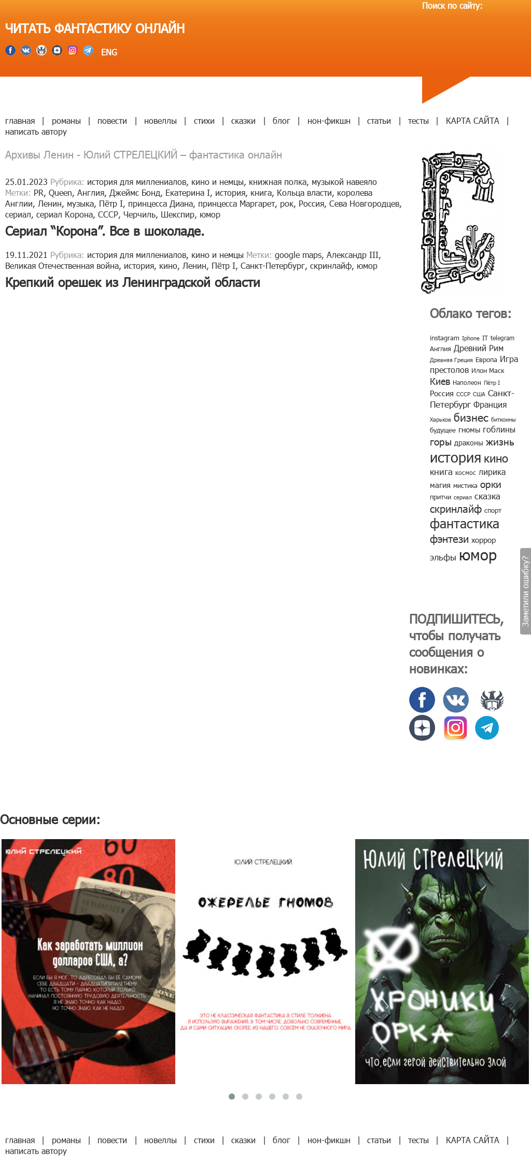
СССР (108, 214)
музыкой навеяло (344, 181)
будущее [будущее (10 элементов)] (443, 430)
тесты (418, 120)
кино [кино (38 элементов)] (496, 458)
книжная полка (277, 181)
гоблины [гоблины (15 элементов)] (499, 429)
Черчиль (139, 214)
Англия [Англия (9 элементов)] (440, 348)
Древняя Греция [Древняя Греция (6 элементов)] (451, 359)
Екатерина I (187, 192)
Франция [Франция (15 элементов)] (490, 404)
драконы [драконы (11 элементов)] (468, 443)
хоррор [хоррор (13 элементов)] (483, 540)
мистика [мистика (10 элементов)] (465, 485)
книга (261, 192)
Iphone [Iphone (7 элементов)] (471, 338)
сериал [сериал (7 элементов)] (463, 497)
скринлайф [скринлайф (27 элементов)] (456, 508)
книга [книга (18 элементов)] (441, 471)
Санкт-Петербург (273, 265)
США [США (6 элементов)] (479, 394)
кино (168, 265)
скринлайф (331, 265)
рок (287, 203)
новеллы (160, 120)
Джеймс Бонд (134, 192)
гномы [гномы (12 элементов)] (469, 429)
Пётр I (111, 203)
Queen (60, 192)
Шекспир (177, 214)
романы (66, 120)
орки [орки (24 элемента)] (490, 483)
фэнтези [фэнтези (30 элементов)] (449, 538)
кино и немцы (217, 181)
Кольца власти (304, 192)
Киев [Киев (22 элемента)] (440, 381)
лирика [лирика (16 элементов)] (492, 471)
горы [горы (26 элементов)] (441, 441)
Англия (90, 192)
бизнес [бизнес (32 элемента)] (471, 417)
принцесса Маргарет (236, 203)
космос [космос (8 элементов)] (465, 472)
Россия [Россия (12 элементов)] (442, 393)
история (230, 192)
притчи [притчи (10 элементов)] (440, 497)
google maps (298, 254)
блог (281, 120)
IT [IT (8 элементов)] (485, 338)
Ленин (50, 203)
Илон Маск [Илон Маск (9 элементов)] (487, 370)
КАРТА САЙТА (472, 120)
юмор (210, 214)
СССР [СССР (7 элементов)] (463, 394)
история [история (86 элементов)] (455, 457)
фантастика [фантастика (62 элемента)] (464, 523)
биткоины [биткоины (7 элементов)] (503, 419)
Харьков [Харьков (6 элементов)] (440, 419)
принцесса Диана (160, 203)
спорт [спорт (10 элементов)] (492, 510)
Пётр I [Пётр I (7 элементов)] (492, 382)
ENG (108, 52)
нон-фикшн (329, 120)
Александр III (353, 254)
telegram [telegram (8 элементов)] (502, 338)
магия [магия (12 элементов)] (440, 485)
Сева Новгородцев (364, 203)
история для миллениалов (136, 181)
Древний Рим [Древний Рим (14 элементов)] (479, 347)
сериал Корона (64, 214)
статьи (379, 120)
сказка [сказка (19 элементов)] (487, 495)
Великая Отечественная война (62, 265)
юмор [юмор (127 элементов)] (478, 554)
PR (39, 192)
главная (20, 120)
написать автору (36, 131)
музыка (80, 203)
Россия (311, 203)
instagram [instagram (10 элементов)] (444, 338)
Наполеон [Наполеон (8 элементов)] (467, 382)
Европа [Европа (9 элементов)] (486, 359)
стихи (204, 120)
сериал (18, 214)
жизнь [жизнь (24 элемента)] (500, 441)
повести (112, 120)
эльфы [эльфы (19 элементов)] (443, 557)
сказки (243, 120)
